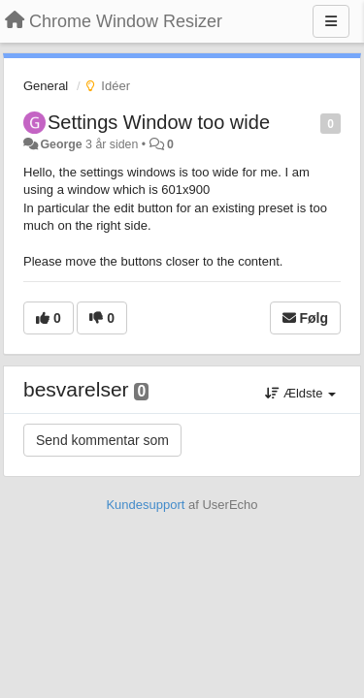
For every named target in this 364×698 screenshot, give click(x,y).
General (45, 86)
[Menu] (331, 21)
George (61, 144)
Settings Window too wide (159, 122)
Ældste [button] (300, 393)
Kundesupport (145, 504)
